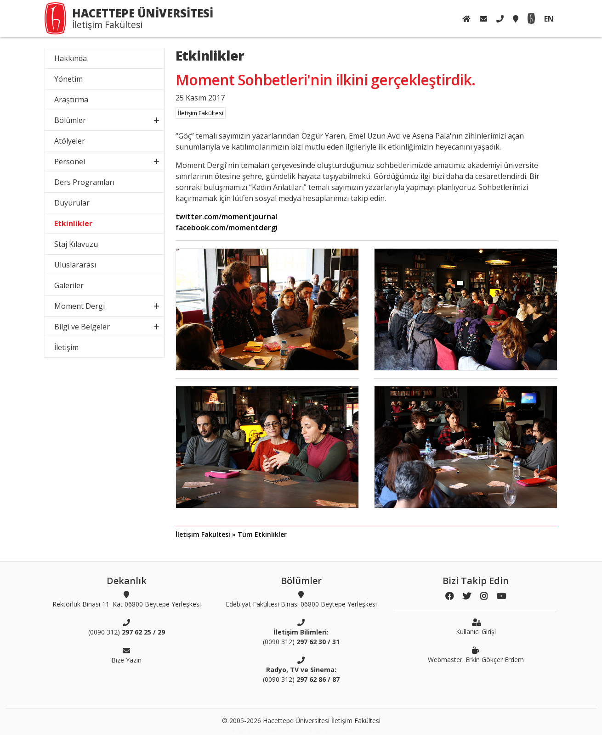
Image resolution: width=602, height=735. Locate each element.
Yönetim (68, 79)
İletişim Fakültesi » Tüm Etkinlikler (231, 534)
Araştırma (71, 100)
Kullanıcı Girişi (476, 627)
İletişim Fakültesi (200, 113)
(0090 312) (126, 627)
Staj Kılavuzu (76, 244)
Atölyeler (69, 141)
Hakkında (70, 58)
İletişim (66, 347)
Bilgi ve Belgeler (82, 327)
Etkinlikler (73, 223)
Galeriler (69, 285)
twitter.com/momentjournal (226, 217)
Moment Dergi (79, 306)
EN (549, 19)
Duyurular (72, 203)
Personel (69, 161)
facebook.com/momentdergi (227, 228)
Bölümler (70, 120)
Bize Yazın (126, 655)
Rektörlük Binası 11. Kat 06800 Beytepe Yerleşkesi (126, 599)
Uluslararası (75, 265)
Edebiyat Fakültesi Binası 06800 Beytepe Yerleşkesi (301, 599)
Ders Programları (84, 182)
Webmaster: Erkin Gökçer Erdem (476, 655)
